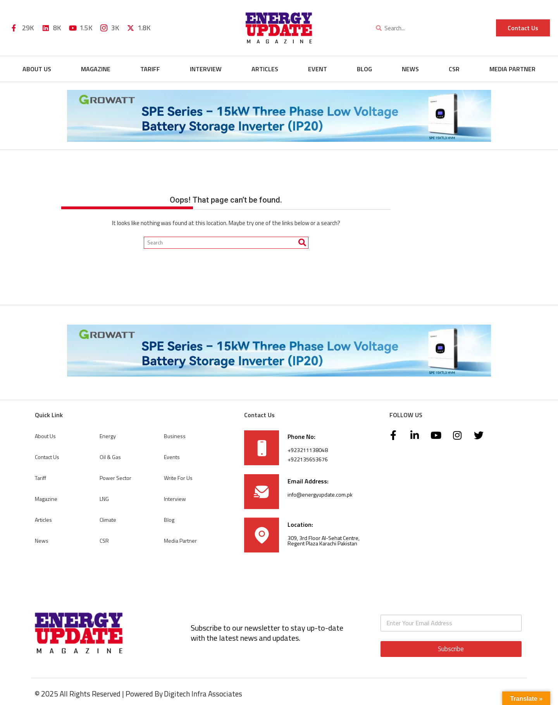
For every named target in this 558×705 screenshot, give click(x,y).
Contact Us (47, 457)
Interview (206, 69)
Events (172, 457)
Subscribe (451, 649)
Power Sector (115, 478)
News (410, 69)
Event (317, 69)
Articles (264, 69)
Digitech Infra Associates (203, 693)
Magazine (95, 69)
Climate (108, 520)
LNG (104, 499)
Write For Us (178, 478)
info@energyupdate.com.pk (320, 494)
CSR (454, 69)
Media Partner (512, 69)
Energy (108, 436)
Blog (364, 69)
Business (175, 436)
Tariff (150, 69)
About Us (36, 69)
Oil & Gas (110, 457)
